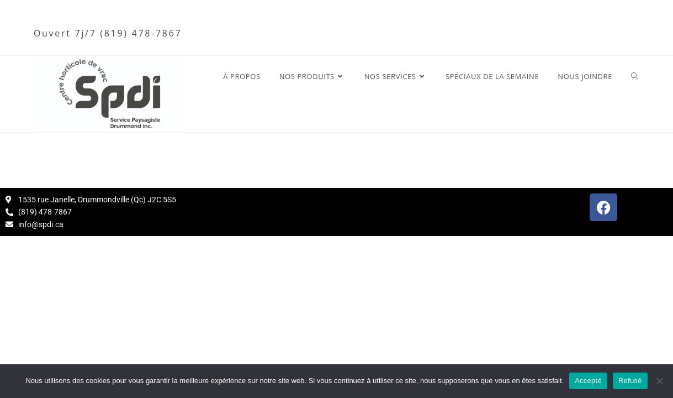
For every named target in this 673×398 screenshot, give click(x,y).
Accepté (588, 380)
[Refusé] (659, 380)
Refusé (630, 380)
